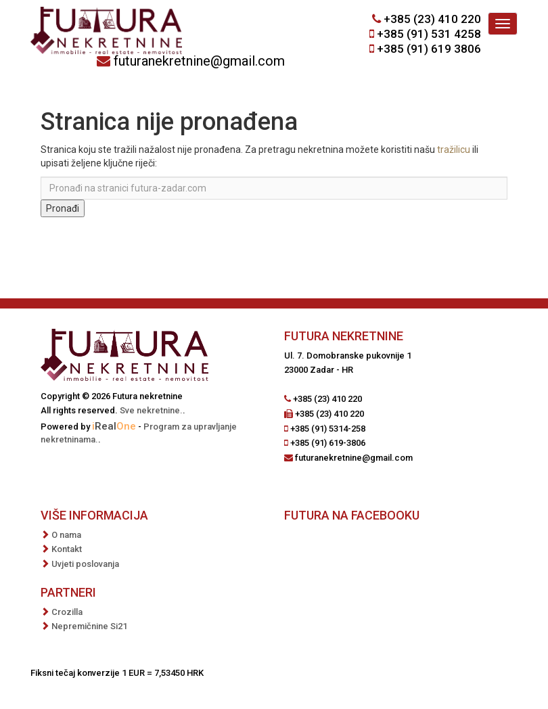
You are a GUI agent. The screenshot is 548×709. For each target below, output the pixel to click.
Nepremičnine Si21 (89, 626)
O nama (66, 535)
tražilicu (453, 149)
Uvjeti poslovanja (85, 564)
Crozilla (67, 612)
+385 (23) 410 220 (432, 19)
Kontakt (66, 549)
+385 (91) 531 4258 (429, 34)
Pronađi (62, 208)
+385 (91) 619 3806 (429, 48)
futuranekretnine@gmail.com (199, 61)
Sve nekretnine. (151, 410)
